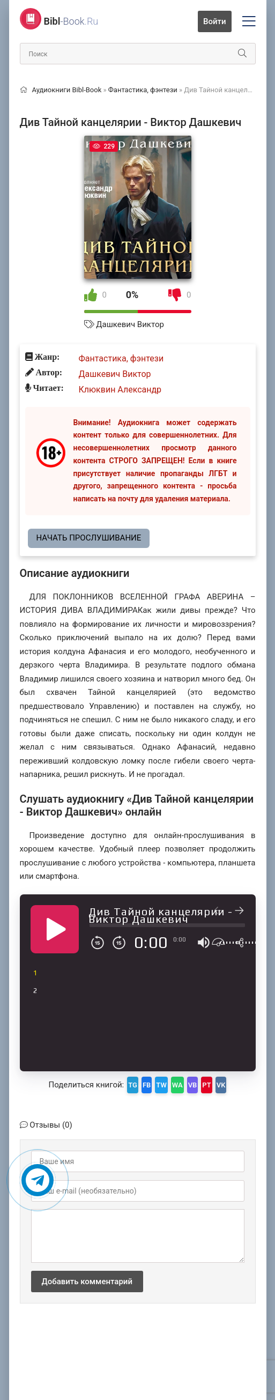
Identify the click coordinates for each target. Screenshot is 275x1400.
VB (192, 1085)
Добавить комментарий (87, 1281)
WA (177, 1085)
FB (147, 1085)
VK (221, 1085)
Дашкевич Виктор (130, 324)
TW (161, 1085)
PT (206, 1085)
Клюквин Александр (120, 389)
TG (132, 1085)
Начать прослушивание (89, 538)
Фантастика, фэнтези (121, 358)
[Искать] (242, 53)
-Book (71, 21)
